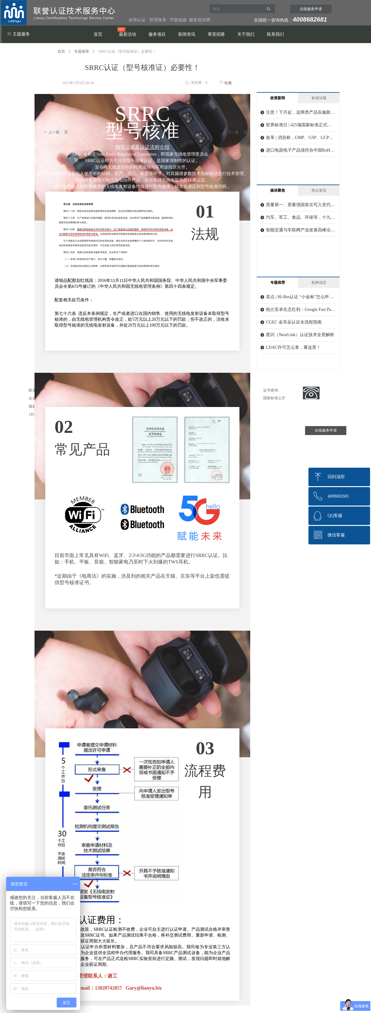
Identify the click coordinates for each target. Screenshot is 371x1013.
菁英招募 (216, 34)
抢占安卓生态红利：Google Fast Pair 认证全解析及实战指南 (301, 309)
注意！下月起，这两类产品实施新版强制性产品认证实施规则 (301, 112)
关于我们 (246, 34)
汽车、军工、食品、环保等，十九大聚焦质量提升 (301, 217)
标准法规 (319, 98)
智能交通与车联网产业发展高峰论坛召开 (301, 230)
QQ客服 (335, 515)
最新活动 (127, 34)
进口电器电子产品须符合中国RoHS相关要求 (301, 150)
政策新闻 (277, 98)
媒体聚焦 (277, 190)
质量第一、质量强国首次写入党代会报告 (301, 204)
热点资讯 (319, 190)
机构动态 (319, 282)
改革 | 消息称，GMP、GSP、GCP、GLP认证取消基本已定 (301, 137)
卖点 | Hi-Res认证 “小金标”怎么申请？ (301, 297)
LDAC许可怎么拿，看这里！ (293, 347)
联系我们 (275, 34)
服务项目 (157, 34)
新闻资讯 (186, 34)
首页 (98, 34)
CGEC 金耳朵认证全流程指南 (294, 322)
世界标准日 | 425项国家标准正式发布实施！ (301, 125)
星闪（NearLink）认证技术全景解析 (300, 334)
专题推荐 (81, 51)
